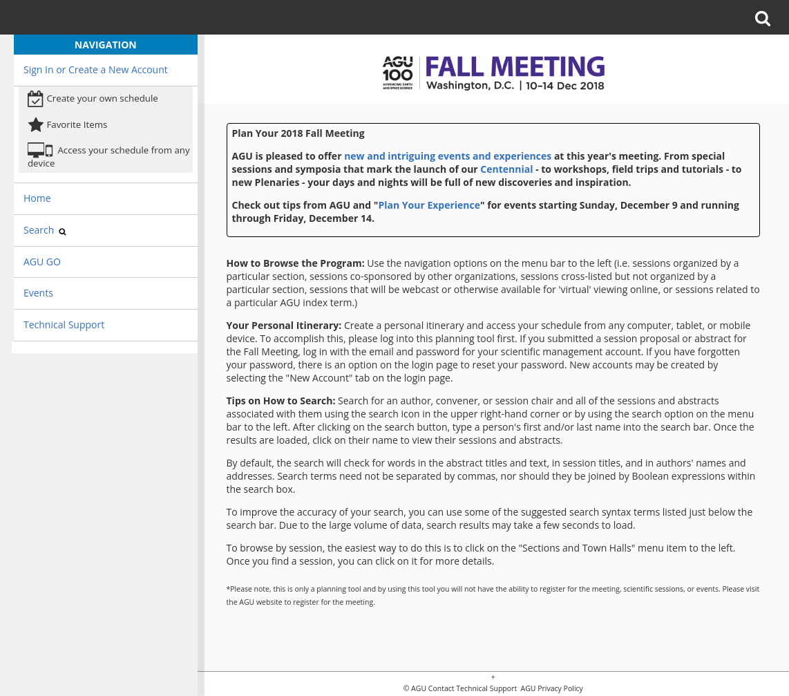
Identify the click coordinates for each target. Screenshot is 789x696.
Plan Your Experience (429, 204)
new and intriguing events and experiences (447, 155)
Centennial (506, 169)
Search (44, 229)
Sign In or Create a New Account (95, 69)
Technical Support (63, 324)
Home (37, 198)
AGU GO (42, 261)
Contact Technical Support (472, 689)
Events (38, 292)
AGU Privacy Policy (551, 689)
